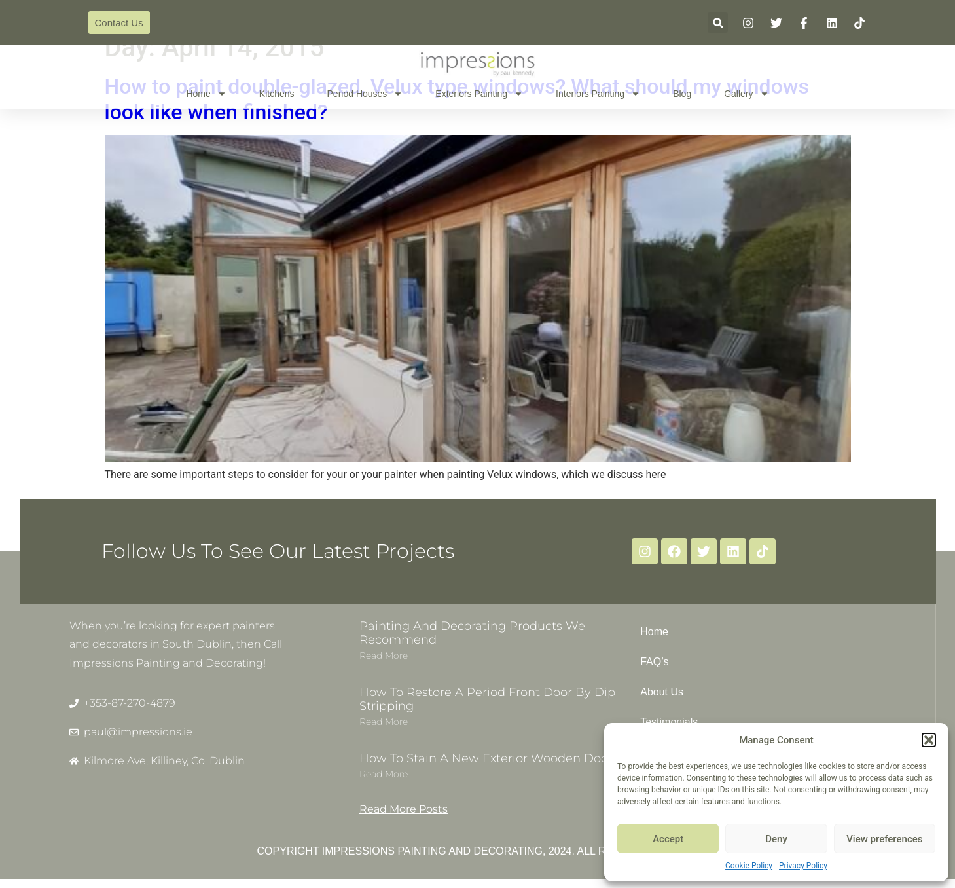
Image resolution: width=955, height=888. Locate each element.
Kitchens (277, 93)
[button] (928, 740)
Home (206, 94)
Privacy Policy (803, 865)
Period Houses (365, 94)
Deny (776, 839)
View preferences (884, 839)
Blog (682, 93)
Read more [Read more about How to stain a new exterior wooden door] (383, 774)
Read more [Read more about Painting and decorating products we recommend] (383, 655)
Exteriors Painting (479, 94)
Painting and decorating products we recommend (472, 633)
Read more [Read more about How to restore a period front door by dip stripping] (383, 722)
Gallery (746, 94)
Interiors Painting (598, 94)
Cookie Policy (748, 865)
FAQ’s (654, 661)
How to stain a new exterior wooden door (486, 758)
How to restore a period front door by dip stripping (487, 699)
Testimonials (669, 722)
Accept (668, 839)
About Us (661, 691)
